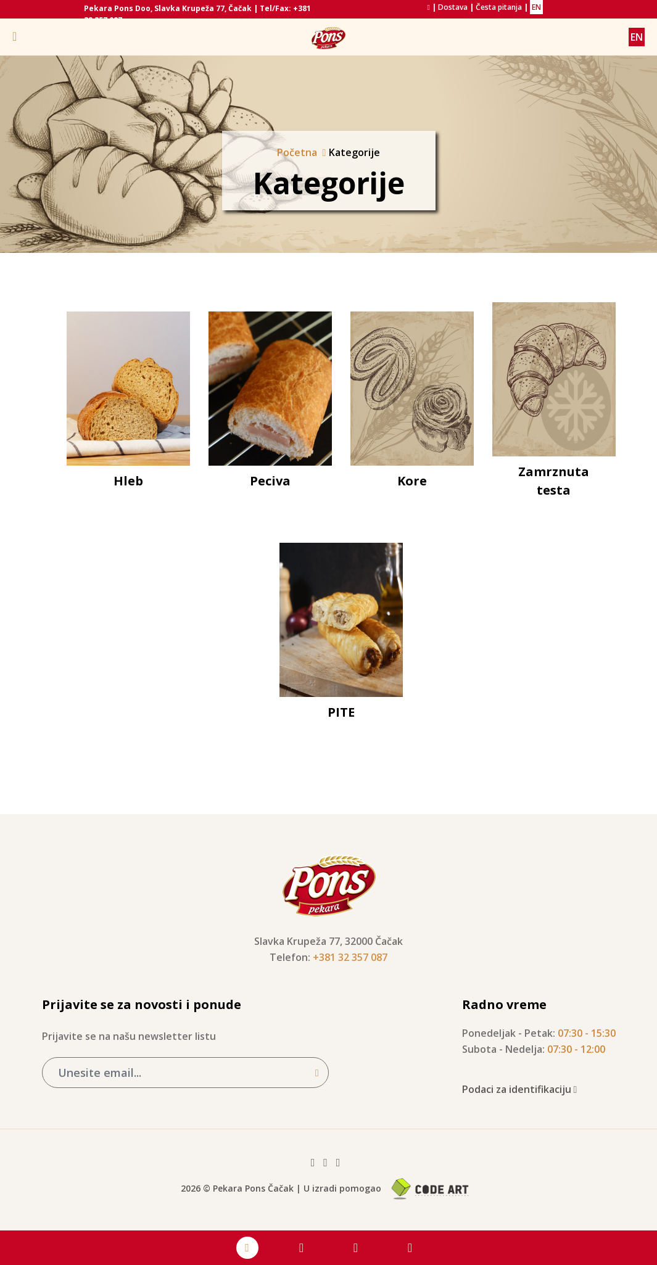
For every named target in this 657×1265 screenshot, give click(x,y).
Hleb (128, 480)
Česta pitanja (499, 7)
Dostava (453, 7)
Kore (412, 480)
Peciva (270, 480)
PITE (341, 712)
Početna (297, 152)
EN (536, 7)
